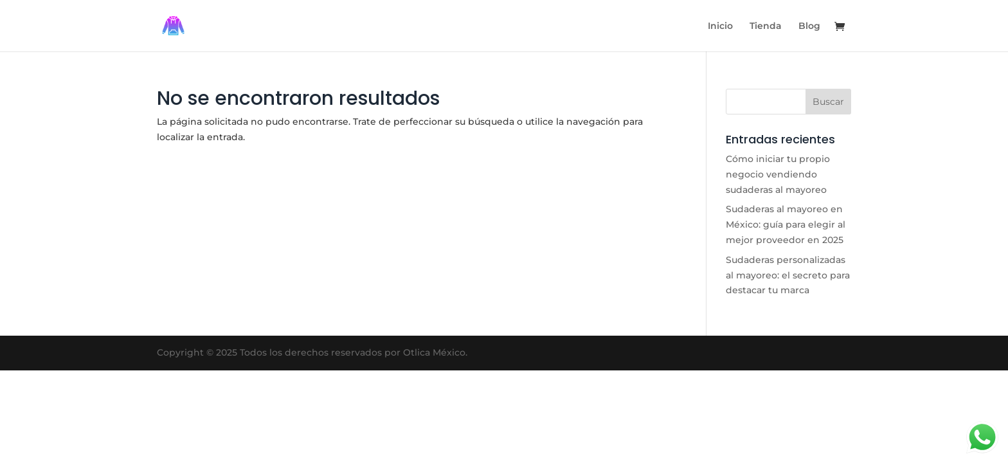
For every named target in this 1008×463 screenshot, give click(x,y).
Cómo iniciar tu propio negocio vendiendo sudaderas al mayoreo (778, 174)
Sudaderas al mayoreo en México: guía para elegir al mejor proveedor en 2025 (785, 224)
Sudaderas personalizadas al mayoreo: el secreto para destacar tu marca (788, 275)
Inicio (720, 26)
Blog (809, 26)
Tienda (766, 26)
